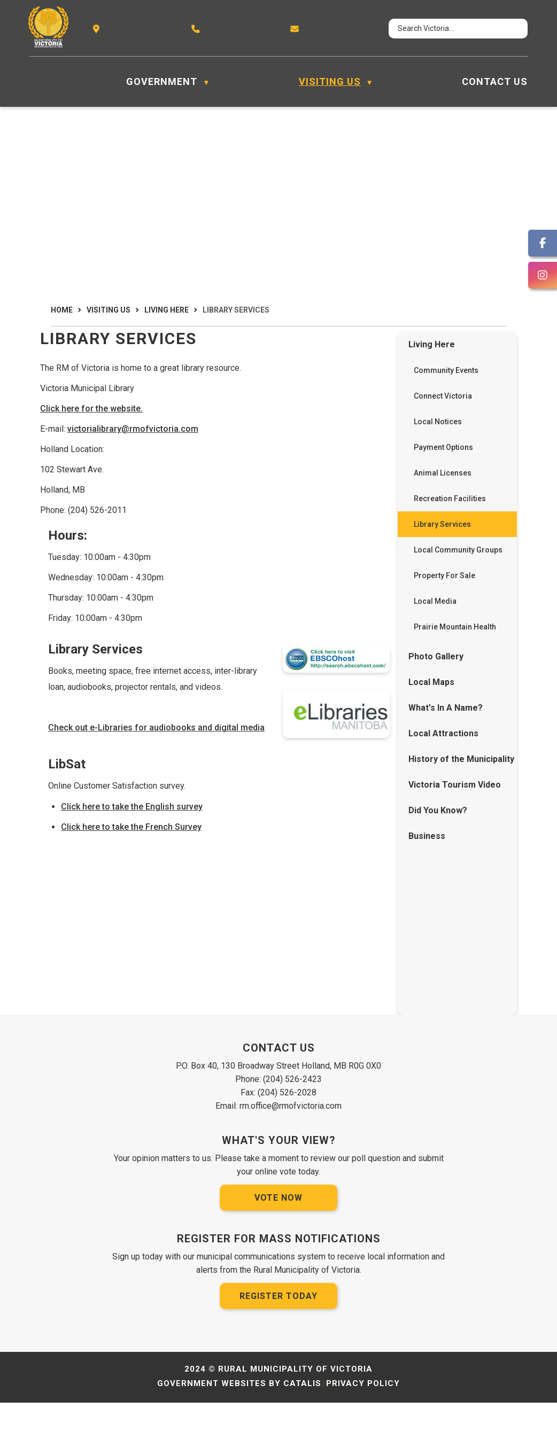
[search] (448, 28)
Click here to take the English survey (283, 843)
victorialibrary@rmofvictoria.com (284, 439)
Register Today (278, 1348)
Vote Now (278, 1250)
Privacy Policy (363, 1436)
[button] (510, 29)
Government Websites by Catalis (239, 1436)
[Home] (35, 81)
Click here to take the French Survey (282, 864)
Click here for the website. (242, 419)
